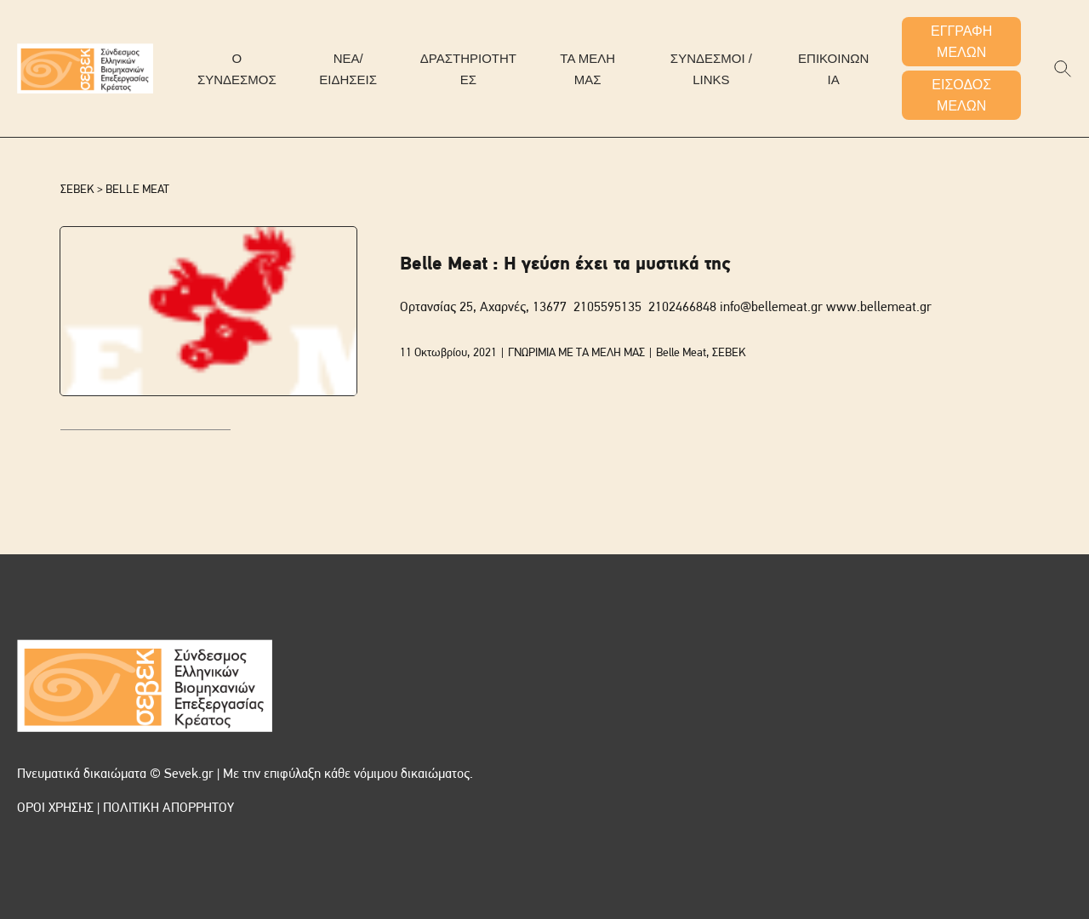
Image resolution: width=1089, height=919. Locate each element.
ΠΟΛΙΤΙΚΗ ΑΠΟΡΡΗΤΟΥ (168, 808)
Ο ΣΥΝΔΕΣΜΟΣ (237, 69)
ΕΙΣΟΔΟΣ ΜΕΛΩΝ (961, 95)
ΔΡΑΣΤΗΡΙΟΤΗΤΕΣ (468, 69)
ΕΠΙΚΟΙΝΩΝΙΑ (833, 69)
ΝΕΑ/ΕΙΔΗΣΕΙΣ (348, 69)
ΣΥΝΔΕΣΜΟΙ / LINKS (711, 69)
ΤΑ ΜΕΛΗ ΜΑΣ (587, 69)
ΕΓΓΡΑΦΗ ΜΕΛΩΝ (961, 42)
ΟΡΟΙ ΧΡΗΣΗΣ (55, 808)
